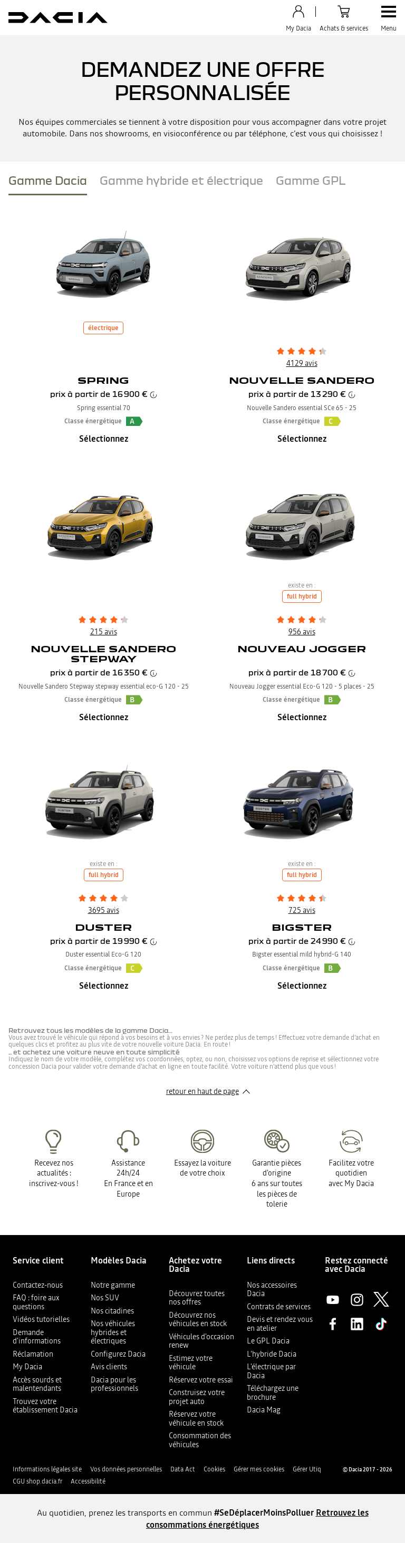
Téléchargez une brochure (272, 1392)
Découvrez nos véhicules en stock (198, 1319)
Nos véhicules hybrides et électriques (113, 1332)
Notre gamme (113, 1285)
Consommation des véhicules (200, 1440)
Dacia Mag (264, 1410)
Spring (103, 380)
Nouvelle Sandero (301, 380)
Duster (103, 927)
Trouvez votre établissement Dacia (45, 1406)
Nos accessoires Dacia (272, 1289)
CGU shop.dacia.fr (37, 1481)
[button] (134, 421)
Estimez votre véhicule (191, 1362)
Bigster (302, 927)
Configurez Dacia (118, 1354)
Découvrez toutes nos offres (197, 1298)
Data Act (182, 1469)
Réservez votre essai (201, 1380)
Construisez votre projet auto (197, 1397)
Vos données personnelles (126, 1469)
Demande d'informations (37, 1337)
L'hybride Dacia (271, 1354)
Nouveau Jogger (301, 649)
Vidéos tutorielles (41, 1319)
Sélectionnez (103, 438)
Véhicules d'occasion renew (201, 1341)
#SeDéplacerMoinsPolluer (264, 1512)
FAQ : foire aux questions (36, 1302)
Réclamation (33, 1354)
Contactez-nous (38, 1285)
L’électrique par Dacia (271, 1371)
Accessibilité (88, 1481)
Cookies (214, 1469)
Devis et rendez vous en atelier (280, 1323)
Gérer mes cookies (259, 1469)
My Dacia (27, 1366)
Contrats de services (279, 1306)
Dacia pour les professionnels (114, 1384)
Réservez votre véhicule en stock (196, 1418)
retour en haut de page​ (202, 1091)
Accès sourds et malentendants (37, 1384)
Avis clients (109, 1366)
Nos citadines (112, 1311)
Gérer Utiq (307, 1469)
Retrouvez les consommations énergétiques (257, 1518)
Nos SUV (105, 1297)
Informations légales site (47, 1469)
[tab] (47, 182)
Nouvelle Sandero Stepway (103, 654)
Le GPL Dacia (268, 1341)
